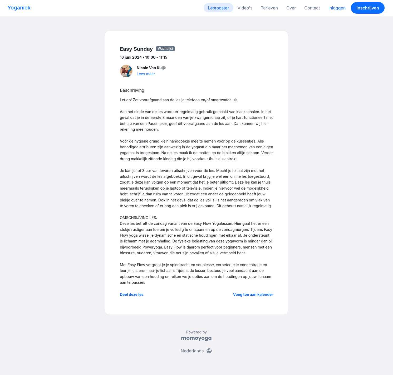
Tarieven (269, 8)
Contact (312, 8)
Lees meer (146, 74)
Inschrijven (368, 8)
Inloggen (337, 8)
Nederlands (196, 351)
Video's (245, 8)
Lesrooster (218, 8)
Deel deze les (132, 294)
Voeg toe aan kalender (253, 294)
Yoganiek (19, 7)
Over (291, 8)
